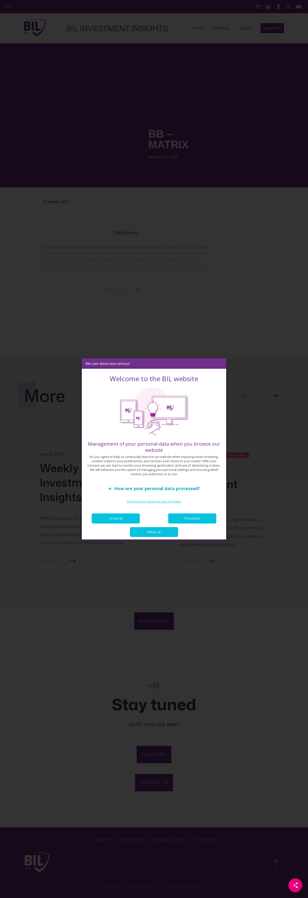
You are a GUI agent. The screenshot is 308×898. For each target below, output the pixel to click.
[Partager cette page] (295, 885)
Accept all (115, 518)
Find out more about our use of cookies (154, 501)
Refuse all (154, 532)
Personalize (192, 518)
